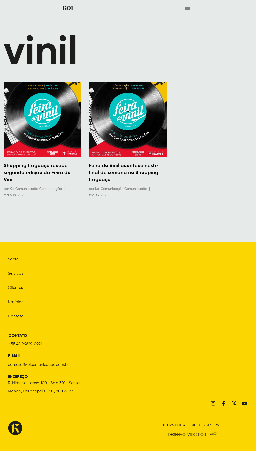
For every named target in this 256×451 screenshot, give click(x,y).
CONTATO (18, 335)
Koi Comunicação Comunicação (36, 189)
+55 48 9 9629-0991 (25, 343)
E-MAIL (14, 355)
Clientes (15, 288)
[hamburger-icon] (187, 8)
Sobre (13, 260)
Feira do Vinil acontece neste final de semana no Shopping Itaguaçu (123, 172)
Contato (16, 316)
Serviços (15, 274)
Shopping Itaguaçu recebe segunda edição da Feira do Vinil (37, 172)
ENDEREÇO (18, 376)
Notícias (15, 302)
